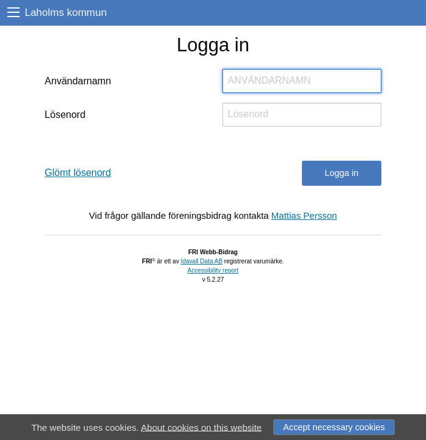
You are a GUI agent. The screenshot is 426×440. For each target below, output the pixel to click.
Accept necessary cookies (333, 427)
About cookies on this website (201, 427)
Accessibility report (213, 270)
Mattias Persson (304, 215)
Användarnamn (78, 81)
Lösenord (65, 114)
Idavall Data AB (201, 261)
